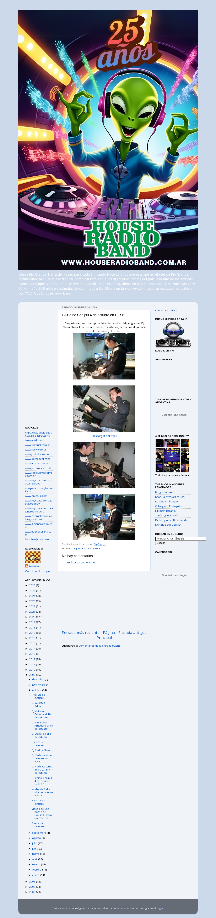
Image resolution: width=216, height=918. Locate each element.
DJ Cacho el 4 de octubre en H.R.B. (42, 758)
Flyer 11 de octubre (38, 802)
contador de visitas (166, 310)
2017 (32, 632)
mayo (36, 853)
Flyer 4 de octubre (38, 824)
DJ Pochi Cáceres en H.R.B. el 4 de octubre (42, 769)
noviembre (39, 685)
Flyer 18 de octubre (38, 743)
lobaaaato (122, 908)
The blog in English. (167, 515)
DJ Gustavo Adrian (38, 704)
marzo (36, 864)
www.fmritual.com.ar (37, 445)
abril (35, 859)
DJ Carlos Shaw (41, 750)
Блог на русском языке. (170, 497)
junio (35, 848)
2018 (32, 627)
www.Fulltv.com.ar (36, 449)
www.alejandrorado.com (38, 525)
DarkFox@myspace (37, 539)
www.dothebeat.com (37, 459)
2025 (32, 590)
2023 (32, 601)
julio (35, 843)
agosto (37, 838)
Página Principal (106, 635)
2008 (32, 881)
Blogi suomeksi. (165, 492)
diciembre (38, 679)
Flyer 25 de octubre (38, 696)
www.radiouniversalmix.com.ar (38, 474)
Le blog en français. (167, 501)
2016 (32, 638)
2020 (32, 617)
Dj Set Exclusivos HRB (87, 548)
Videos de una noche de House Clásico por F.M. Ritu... (42, 813)
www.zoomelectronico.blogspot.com (39, 517)
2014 (32, 648)
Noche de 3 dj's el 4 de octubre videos (42, 792)
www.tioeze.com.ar (36, 463)
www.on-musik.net (36, 496)
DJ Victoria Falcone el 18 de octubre (41, 714)
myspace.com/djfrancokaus (39, 489)
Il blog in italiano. (165, 510)
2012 (32, 659)
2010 (32, 669)
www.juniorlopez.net (37, 454)
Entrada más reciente (81, 632)
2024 (32, 596)
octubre (37, 690)
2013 (32, 653)
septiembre (39, 832)
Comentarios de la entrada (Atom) (99, 645)
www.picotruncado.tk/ (38, 468)
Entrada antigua (132, 632)
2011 (32, 664)
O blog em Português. (168, 506)
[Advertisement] (104, 601)
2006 (32, 892)
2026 (32, 585)
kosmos (34, 566)
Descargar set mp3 (104, 436)
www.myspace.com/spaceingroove (38, 482)
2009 (32, 675)
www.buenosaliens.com (38, 533)
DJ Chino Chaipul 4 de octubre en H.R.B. (42, 781)
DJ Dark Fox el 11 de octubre (42, 735)
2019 (32, 622)
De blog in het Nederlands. (171, 520)
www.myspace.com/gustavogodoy (38, 502)
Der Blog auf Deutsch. (168, 524)
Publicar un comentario (81, 562)
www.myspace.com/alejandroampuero (39, 509)
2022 (32, 606)
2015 (32, 643)
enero (36, 875)
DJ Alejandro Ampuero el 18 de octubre (42, 725)
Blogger (158, 908)
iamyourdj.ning (34, 440)
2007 (32, 886)
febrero (37, 869)
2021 (32, 611)
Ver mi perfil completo (38, 571)
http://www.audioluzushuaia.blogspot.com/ (38, 434)
